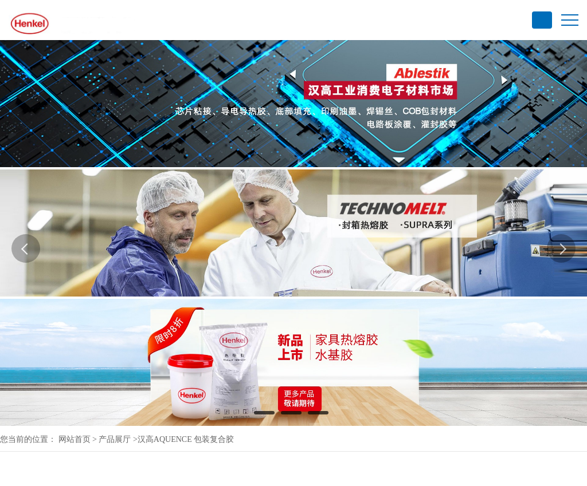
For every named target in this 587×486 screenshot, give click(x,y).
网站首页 (74, 439)
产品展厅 (115, 439)
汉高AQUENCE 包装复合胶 (186, 439)
